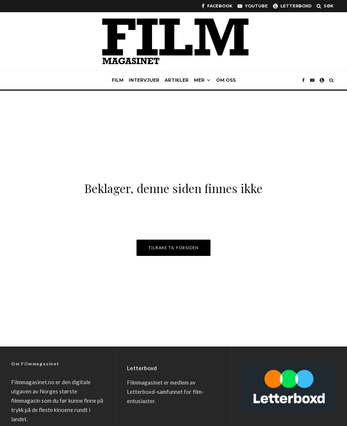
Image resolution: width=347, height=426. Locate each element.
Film (118, 80)
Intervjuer (144, 80)
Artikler (177, 80)
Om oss (226, 80)
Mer (199, 80)
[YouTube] (252, 6)
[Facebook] (217, 6)
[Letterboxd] (292, 6)
